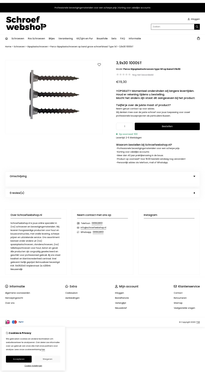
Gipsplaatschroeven (37, 46)
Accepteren (19, 359)
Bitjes (52, 38)
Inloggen (119, 286)
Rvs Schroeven (36, 38)
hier (43, 349)
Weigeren (47, 359)
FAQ (122, 38)
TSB (198, 316)
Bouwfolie (102, 38)
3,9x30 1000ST (126, 46)
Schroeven (18, 38)
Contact (178, 286)
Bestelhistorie (122, 291)
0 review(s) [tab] (102, 187)
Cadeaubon (71, 286)
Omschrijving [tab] (102, 176)
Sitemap (178, 296)
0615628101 (97, 217)
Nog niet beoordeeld (142, 74)
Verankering (65, 38)
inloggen (194, 19)
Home (8, 46)
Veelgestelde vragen (184, 301)
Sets (113, 38)
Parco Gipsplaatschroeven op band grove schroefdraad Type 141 (83, 46)
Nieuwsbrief (121, 301)
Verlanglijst (120, 296)
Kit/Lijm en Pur (84, 38)
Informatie (135, 38)
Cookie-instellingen (33, 365)
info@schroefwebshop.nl (93, 221)
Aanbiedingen (72, 291)
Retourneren (180, 291)
